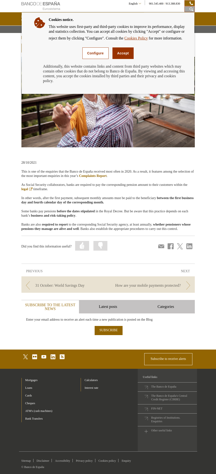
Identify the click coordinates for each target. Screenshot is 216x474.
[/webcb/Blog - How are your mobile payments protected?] (151, 285)
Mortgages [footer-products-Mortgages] (31, 380)
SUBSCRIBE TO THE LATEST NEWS (50, 307)
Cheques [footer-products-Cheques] (30, 403)
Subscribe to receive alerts (168, 359)
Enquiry (126, 460)
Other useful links (161, 430)
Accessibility (62, 460)
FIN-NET (157, 408)
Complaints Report (93, 176)
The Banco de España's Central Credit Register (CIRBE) (169, 397)
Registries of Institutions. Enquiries (165, 419)
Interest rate (91, 388)
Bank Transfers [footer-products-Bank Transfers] (34, 418)
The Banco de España (163, 386)
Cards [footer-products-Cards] (28, 395)
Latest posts (108, 307)
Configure (95, 53)
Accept (123, 53)
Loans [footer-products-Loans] (28, 388)
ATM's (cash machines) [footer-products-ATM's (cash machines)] (38, 411)
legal (27, 189)
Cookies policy (107, 460)
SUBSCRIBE (108, 330)
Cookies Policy (136, 38)
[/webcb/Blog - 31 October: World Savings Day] (64, 285)
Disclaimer (43, 460)
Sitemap (26, 460)
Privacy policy (84, 460)
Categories (165, 307)
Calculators (91, 380)
